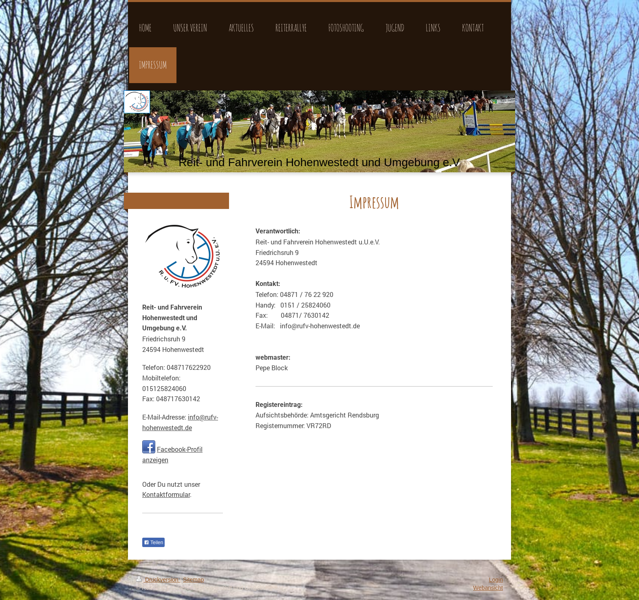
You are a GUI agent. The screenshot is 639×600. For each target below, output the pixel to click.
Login (496, 579)
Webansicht (488, 588)
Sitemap (193, 579)
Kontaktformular (166, 494)
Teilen (153, 542)
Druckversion (158, 579)
